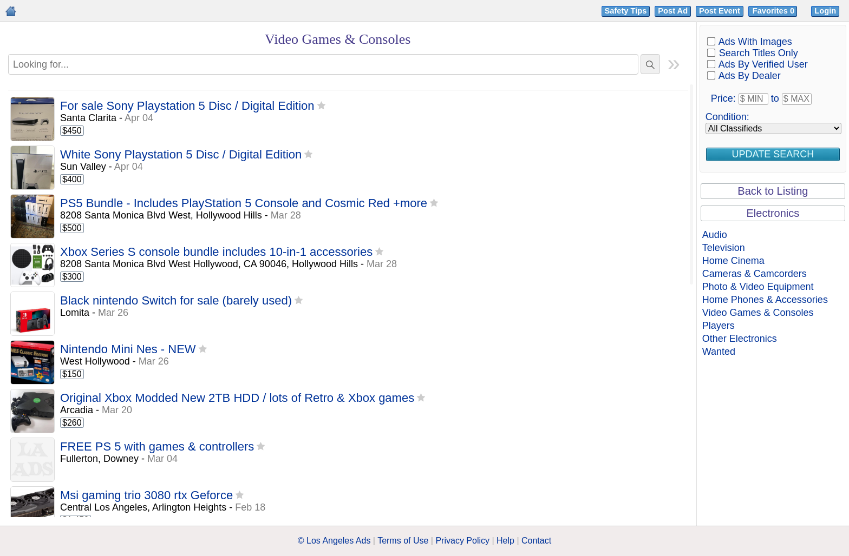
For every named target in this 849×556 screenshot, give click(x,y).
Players (718, 325)
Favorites (774, 10)
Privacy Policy (462, 540)
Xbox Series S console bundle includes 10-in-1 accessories (216, 252)
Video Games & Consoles (758, 312)
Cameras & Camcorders (754, 273)
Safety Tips (626, 10)
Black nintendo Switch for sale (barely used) (176, 301)
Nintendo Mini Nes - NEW (128, 350)
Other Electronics (739, 338)
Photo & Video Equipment (758, 286)
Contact (536, 540)
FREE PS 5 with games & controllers (157, 447)
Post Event (719, 10)
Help (505, 540)
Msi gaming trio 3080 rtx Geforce (146, 496)
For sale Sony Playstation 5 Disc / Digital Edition (187, 106)
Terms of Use (402, 540)
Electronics (772, 213)
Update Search (773, 154)
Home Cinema (733, 260)
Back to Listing (772, 191)
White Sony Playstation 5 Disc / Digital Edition (181, 155)
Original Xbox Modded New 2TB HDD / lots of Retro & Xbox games (237, 398)
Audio (714, 234)
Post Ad (673, 10)
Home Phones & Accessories (765, 299)
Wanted (718, 351)
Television (723, 247)
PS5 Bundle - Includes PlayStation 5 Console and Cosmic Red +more (243, 204)
